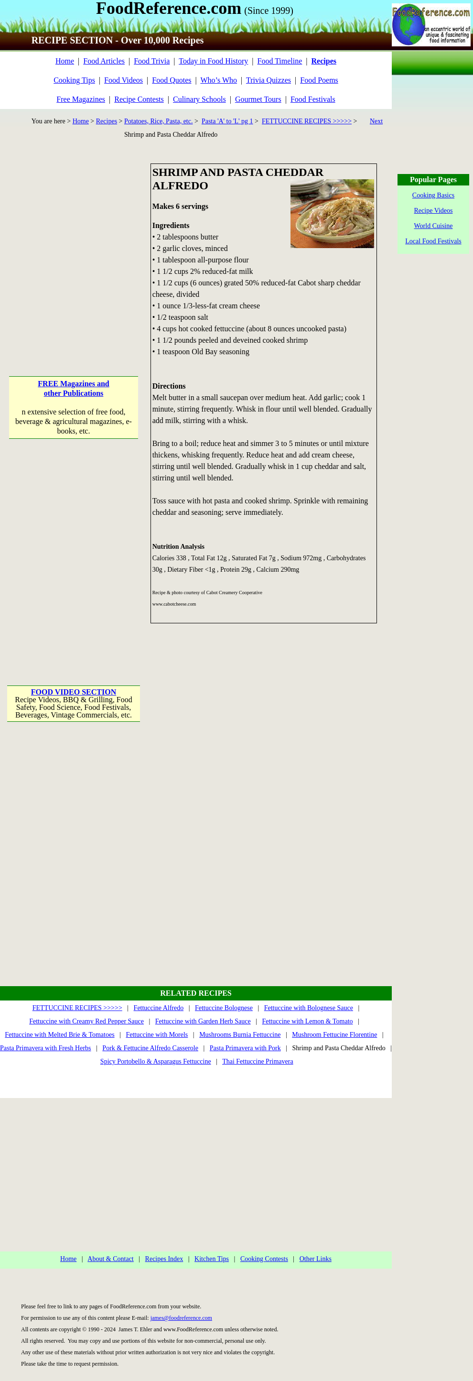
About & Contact (110, 1258)
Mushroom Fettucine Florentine (334, 1034)
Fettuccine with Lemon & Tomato (307, 1021)
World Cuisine (433, 225)
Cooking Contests (264, 1258)
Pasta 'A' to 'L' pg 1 (227, 121)
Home (64, 61)
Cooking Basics (433, 195)
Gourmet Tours (258, 99)
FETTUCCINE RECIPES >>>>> (307, 121)
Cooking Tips (74, 80)
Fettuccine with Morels (157, 1034)
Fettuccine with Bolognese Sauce (308, 1007)
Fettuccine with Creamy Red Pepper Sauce (86, 1021)
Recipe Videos (433, 210)
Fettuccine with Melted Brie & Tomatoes (59, 1034)
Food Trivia (152, 61)
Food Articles (104, 61)
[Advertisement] (89, 253)
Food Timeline (280, 61)
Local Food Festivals (433, 241)
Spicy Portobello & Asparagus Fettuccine (155, 1061)
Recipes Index (164, 1258)
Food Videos (123, 80)
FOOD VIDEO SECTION (73, 692)
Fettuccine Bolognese (224, 1007)
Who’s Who (218, 80)
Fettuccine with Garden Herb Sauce (203, 1021)
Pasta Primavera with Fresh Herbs (45, 1048)
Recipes (106, 121)
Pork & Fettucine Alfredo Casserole (150, 1048)
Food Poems (319, 80)
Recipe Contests (139, 99)
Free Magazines (80, 99)
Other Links (316, 1258)
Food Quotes (171, 80)
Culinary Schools (199, 99)
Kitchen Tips (211, 1258)
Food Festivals (312, 99)
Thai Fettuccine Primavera (257, 1061)
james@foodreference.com (181, 1318)
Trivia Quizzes (268, 80)
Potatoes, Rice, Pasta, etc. (158, 121)
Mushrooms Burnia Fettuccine (239, 1034)
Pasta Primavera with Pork (245, 1048)
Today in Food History (213, 61)
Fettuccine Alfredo (159, 1007)
